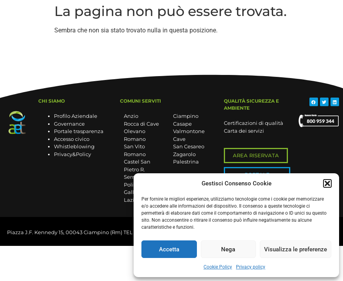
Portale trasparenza (79, 131)
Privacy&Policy (72, 154)
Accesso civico (71, 139)
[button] (327, 183)
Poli (129, 184)
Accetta (169, 249)
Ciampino (185, 116)
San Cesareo (188, 146)
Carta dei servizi (244, 131)
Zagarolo (184, 154)
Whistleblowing (74, 146)
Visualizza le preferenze (295, 249)
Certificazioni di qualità (253, 123)
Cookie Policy (218, 267)
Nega (228, 249)
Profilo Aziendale (75, 116)
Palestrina (186, 161)
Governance (69, 124)
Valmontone (189, 131)
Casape (182, 124)
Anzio (131, 116)
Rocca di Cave (141, 124)
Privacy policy (250, 267)
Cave (179, 139)
